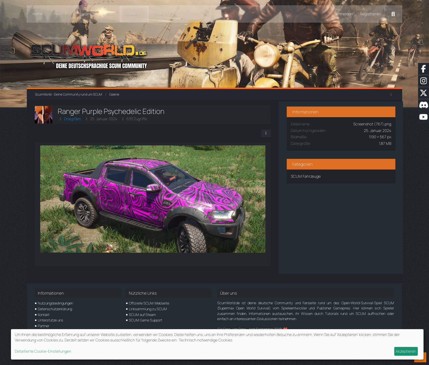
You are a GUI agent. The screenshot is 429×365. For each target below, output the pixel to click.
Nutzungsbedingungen (55, 303)
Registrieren (370, 13)
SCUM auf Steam (142, 314)
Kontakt (44, 314)
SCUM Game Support (145, 320)
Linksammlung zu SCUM (148, 308)
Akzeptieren (406, 351)
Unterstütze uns (50, 320)
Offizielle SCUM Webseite (149, 303)
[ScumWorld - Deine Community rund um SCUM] (214, 55)
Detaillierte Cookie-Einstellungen (43, 351)
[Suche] (393, 14)
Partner (43, 325)
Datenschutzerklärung (55, 308)
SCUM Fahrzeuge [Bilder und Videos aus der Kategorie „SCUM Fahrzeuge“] (325, 175)
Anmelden (344, 13)
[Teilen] (285, 133)
